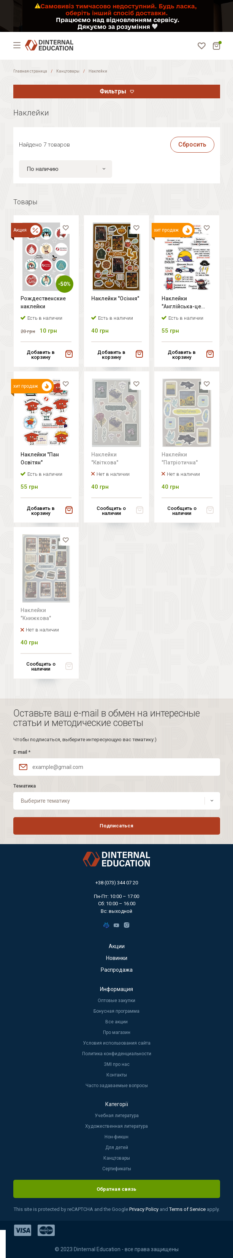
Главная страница (30, 71)
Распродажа (117, 970)
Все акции (116, 1022)
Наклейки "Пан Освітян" (40, 460)
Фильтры (113, 91)
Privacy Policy (144, 1209)
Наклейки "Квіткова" (105, 460)
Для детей (116, 1148)
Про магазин (116, 1032)
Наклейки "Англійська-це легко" (181, 304)
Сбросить (192, 144)
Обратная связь (116, 1189)
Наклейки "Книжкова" (36, 616)
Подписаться (116, 826)
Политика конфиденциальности (116, 1054)
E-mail (21, 752)
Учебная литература (117, 1116)
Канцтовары (67, 71)
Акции (117, 947)
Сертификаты (116, 1169)
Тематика (24, 785)
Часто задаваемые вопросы (117, 1086)
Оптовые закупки (116, 1001)
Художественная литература (116, 1126)
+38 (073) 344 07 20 (116, 882)
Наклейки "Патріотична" (180, 460)
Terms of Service (188, 1209)
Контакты (116, 1075)
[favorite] (65, 228)
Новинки (116, 958)
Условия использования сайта (117, 1043)
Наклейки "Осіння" (115, 299)
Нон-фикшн (116, 1137)
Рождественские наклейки (44, 303)
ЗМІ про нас (117, 1064)
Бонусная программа (116, 1011)
